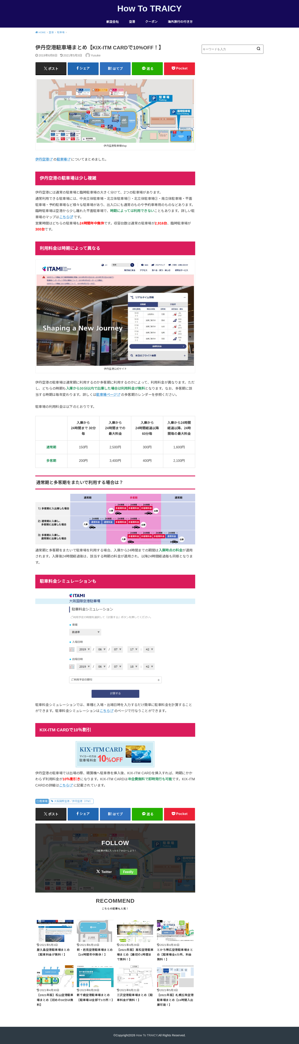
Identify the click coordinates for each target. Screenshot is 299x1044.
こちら (64, 217)
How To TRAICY (149, 8)
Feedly (128, 872)
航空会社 (112, 21)
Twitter (106, 872)
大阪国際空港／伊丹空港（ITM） (73, 801)
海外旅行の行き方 (180, 21)
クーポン (151, 21)
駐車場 (43, 801)
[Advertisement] (232, 133)
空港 (132, 21)
